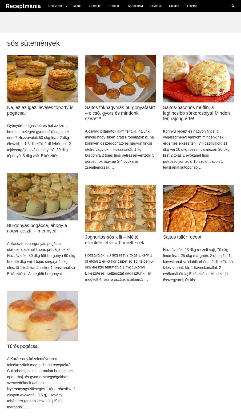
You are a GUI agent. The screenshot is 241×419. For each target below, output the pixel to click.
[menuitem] (56, 6)
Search (235, 5)
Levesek (156, 6)
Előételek (95, 6)
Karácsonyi (135, 6)
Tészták (192, 6)
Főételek (114, 6)
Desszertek (55, 6)
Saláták (174, 6)
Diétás (77, 6)
